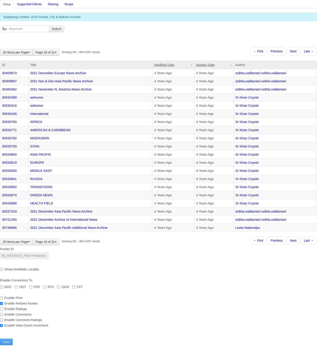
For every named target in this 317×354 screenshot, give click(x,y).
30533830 (9, 170)
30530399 (9, 97)
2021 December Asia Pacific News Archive (61, 211)
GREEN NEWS (41, 195)
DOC (6, 287)
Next (293, 51)
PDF (34, 287)
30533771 (9, 130)
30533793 (9, 146)
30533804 (9, 154)
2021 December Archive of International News (63, 219)
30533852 (9, 187)
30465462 (9, 89)
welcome (36, 97)
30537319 (9, 211)
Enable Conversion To (16, 280)
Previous (277, 51)
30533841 (9, 179)
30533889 (9, 203)
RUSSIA (36, 179)
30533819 (9, 162)
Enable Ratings (13, 309)
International (39, 114)
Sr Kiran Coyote (247, 97)
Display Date (205, 65)
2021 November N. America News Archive (61, 89)
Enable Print (11, 298)
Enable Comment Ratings (21, 320)
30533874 (9, 195)
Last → (309, 51)
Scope (69, 4)
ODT (20, 287)
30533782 (9, 138)
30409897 (9, 81)
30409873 (9, 73)
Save (6, 342)
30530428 (9, 114)
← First (258, 51)
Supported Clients (29, 4)
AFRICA (36, 122)
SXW (63, 287)
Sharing (53, 4)
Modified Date (164, 65)
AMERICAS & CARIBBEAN (50, 130)
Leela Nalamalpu (247, 227)
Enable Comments (15, 314)
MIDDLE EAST (41, 170)
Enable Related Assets (19, 303)
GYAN (34, 146)
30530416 (9, 105)
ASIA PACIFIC (40, 154)
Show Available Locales (19, 269)
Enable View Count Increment (24, 325)
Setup (7, 4)
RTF (48, 287)
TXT (77, 287)
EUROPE (37, 162)
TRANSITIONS (41, 187)
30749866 (9, 227)
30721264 (9, 219)
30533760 (9, 122)
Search (56, 29)
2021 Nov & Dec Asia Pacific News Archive (61, 81)
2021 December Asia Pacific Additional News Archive (69, 227)
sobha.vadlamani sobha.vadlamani (260, 73)
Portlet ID (7, 249)
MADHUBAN (39, 138)
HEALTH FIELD (41, 203)
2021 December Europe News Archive (58, 73)
